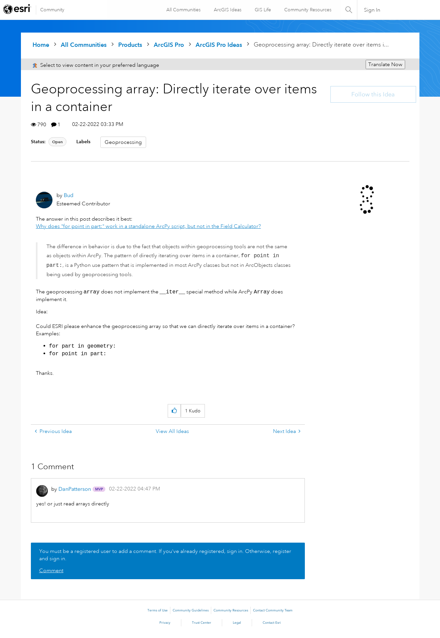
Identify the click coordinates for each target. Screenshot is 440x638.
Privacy (164, 623)
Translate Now (385, 64)
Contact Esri (272, 623)
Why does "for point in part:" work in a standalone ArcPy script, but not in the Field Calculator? (148, 226)
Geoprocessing (123, 142)
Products (130, 44)
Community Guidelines (191, 610)
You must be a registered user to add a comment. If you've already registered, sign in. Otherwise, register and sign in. (165, 555)
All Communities (183, 10)
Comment (51, 570)
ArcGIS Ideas (227, 10)
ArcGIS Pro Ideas (219, 44)
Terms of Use (157, 610)
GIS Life (262, 10)
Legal (237, 623)
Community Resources (307, 10)
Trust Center (201, 623)
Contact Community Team (273, 610)
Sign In (372, 10)
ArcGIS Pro (169, 44)
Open (57, 141)
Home (41, 44)
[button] (174, 410)
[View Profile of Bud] (68, 195)
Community (52, 10)
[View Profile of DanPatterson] (74, 489)
